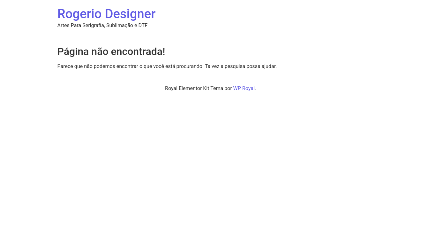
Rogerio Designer (106, 13)
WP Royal (244, 88)
